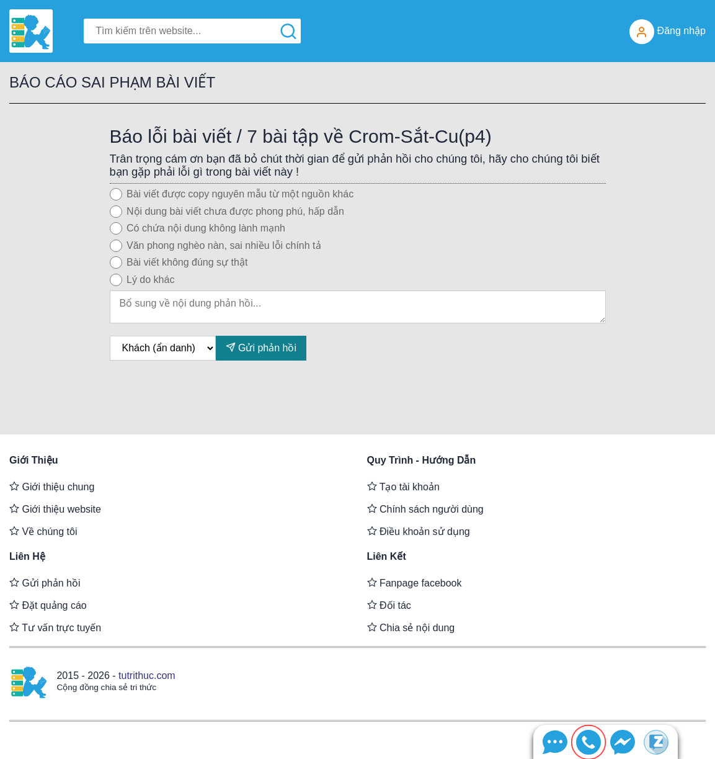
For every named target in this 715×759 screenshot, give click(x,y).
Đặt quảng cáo (48, 605)
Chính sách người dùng (425, 508)
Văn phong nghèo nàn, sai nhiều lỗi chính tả (224, 245)
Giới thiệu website (55, 508)
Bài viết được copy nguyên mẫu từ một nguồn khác (240, 194)
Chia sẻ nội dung (411, 627)
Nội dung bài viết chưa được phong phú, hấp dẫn (235, 211)
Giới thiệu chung (51, 486)
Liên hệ (27, 556)
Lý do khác (150, 279)
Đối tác (389, 605)
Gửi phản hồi (261, 347)
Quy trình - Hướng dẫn (421, 460)
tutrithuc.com (146, 675)
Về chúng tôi (43, 531)
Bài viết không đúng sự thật (187, 262)
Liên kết (386, 556)
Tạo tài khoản (403, 486)
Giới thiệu (33, 460)
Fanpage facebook (414, 582)
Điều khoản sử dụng (418, 531)
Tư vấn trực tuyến (55, 627)
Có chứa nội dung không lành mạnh (206, 228)
